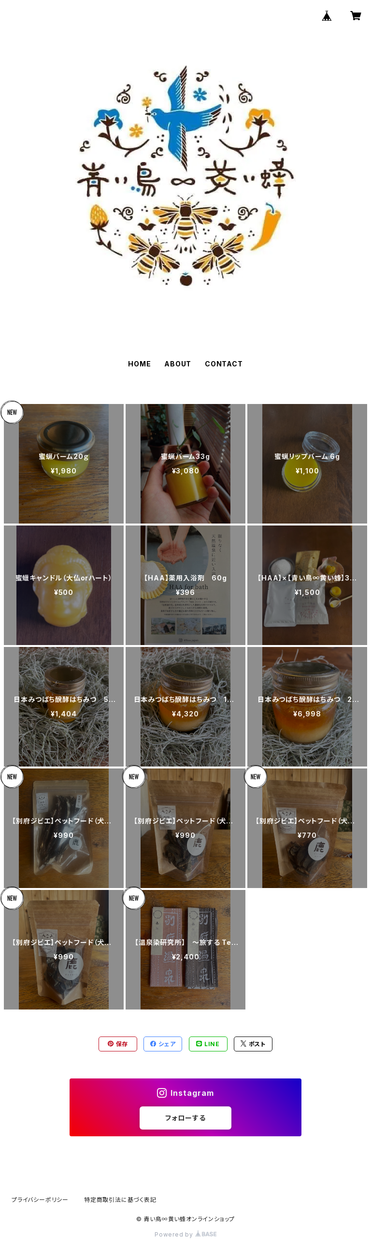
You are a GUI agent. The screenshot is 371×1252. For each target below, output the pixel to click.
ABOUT (177, 364)
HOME (139, 364)
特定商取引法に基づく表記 (120, 1199)
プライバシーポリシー (40, 1199)
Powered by (185, 1234)
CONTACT (224, 364)
